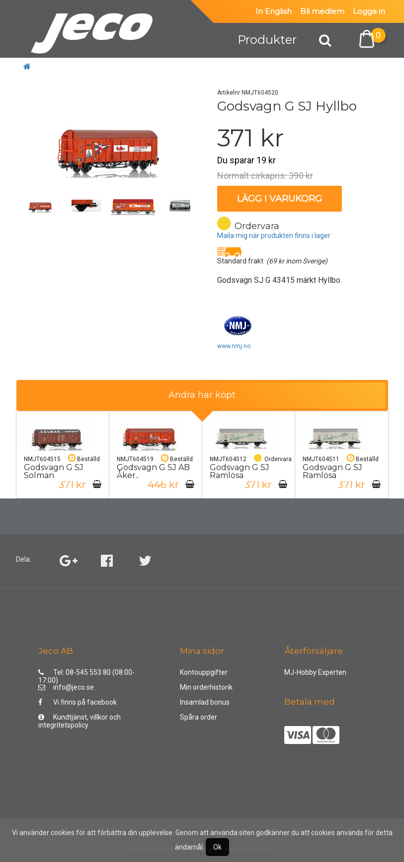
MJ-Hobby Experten (315, 672)
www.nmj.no (233, 346)
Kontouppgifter (204, 672)
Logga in (369, 11)
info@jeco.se (66, 687)
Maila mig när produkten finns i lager (273, 236)
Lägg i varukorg (279, 198)
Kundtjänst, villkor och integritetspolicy (79, 719)
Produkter (267, 39)
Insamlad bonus (205, 702)
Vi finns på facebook (77, 702)
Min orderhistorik (206, 687)
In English (273, 11)
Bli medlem (322, 11)
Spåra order (198, 717)
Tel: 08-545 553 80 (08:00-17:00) (86, 674)
